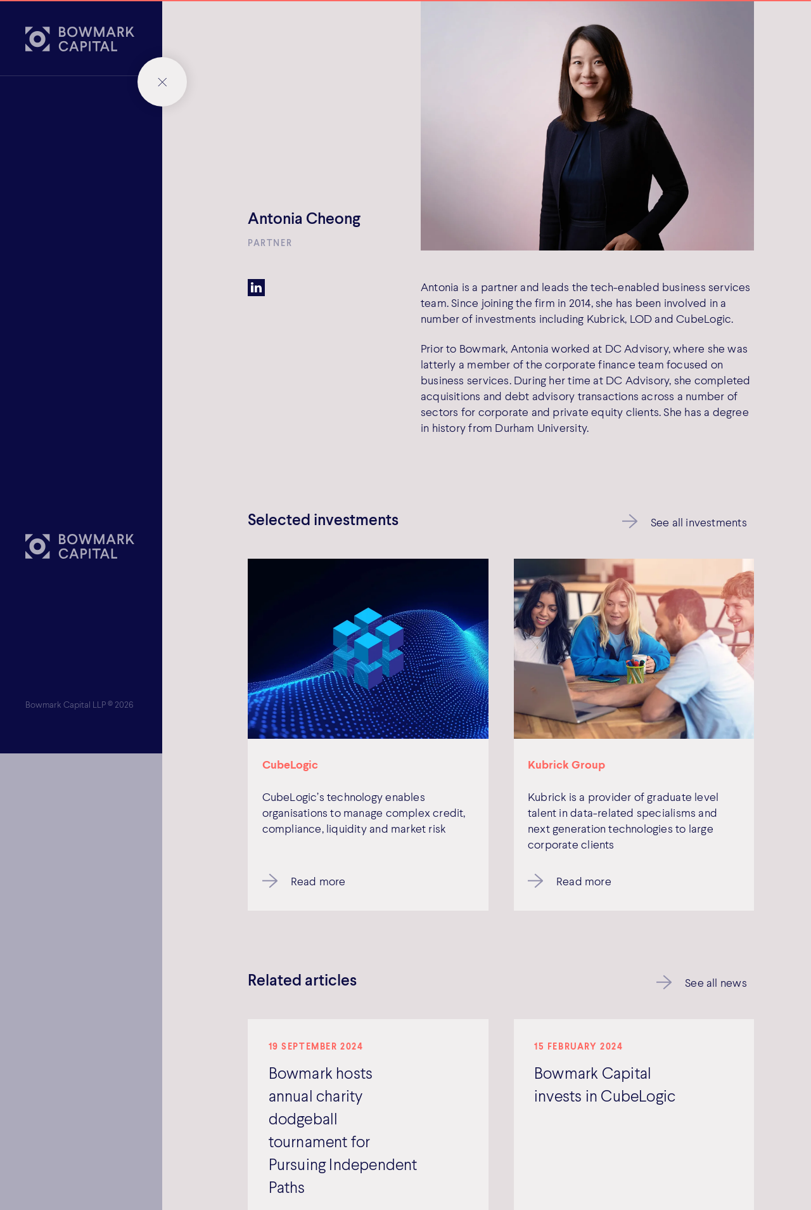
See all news (716, 982)
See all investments (699, 522)
